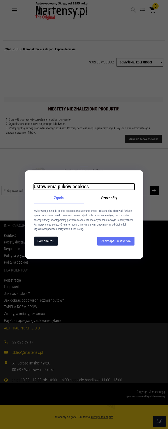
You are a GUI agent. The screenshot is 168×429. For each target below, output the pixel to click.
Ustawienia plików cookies (61, 186)
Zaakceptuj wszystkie (116, 241)
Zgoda (59, 197)
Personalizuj (46, 241)
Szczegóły (109, 197)
